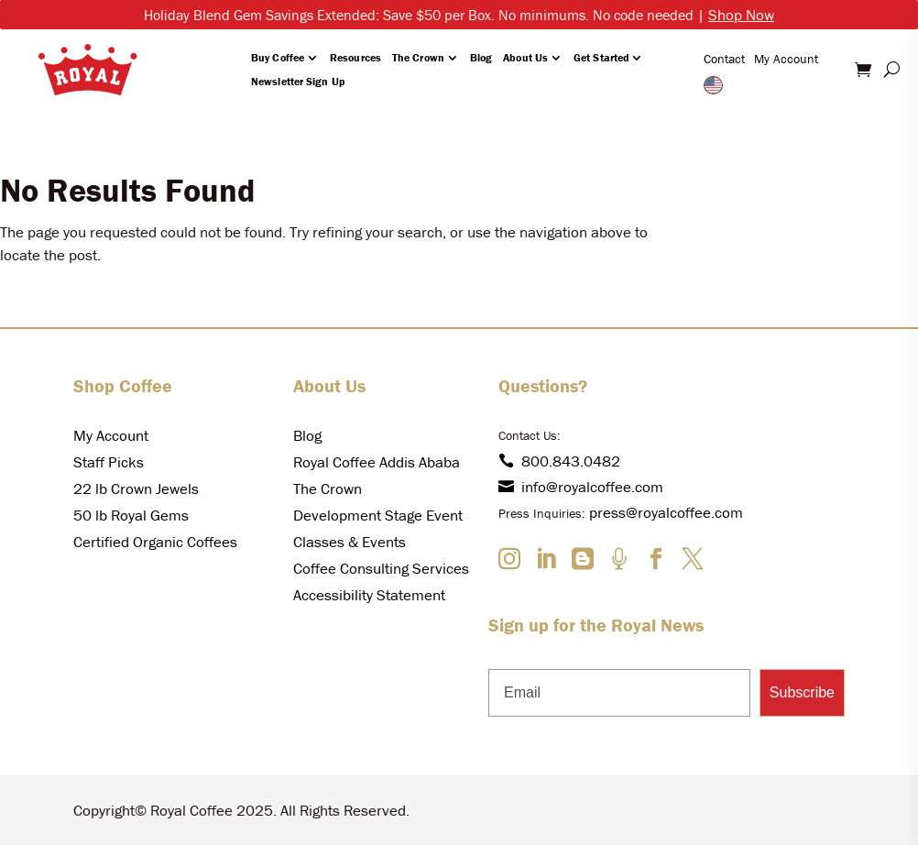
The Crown (418, 57)
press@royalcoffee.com (666, 512)
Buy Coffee (277, 57)
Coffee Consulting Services (381, 568)
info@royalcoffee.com (580, 486)
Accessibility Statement (369, 595)
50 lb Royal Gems (131, 515)
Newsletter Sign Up (297, 81)
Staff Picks (108, 462)
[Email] (619, 693)
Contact (724, 58)
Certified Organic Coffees (155, 542)
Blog (481, 57)
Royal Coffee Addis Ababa (376, 462)
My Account (786, 58)
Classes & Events (349, 542)
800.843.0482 (559, 461)
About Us (525, 57)
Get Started (601, 57)
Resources (355, 57)
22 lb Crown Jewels (136, 488)
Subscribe (802, 692)
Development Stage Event (378, 515)
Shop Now (741, 15)
